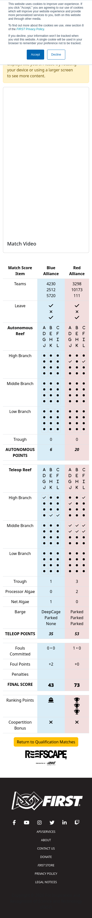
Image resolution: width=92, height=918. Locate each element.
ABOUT (46, 840)
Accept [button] (35, 54)
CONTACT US (46, 848)
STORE (46, 865)
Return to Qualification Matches (46, 742)
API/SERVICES (46, 832)
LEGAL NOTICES (46, 882)
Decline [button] (56, 54)
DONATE (46, 857)
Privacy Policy (30, 29)
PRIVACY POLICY (46, 874)
